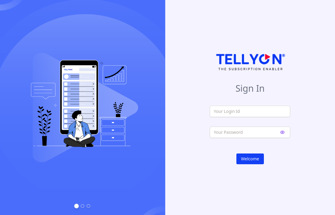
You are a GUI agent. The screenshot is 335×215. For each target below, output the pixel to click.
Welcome (250, 159)
